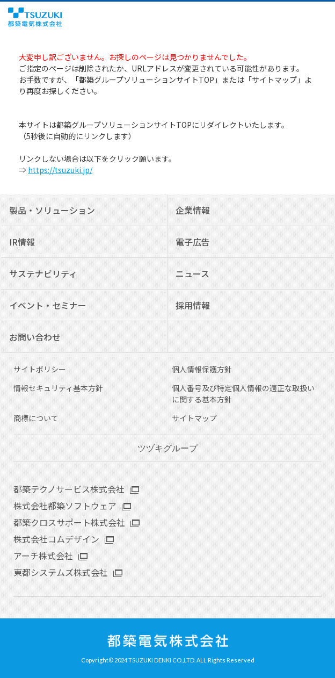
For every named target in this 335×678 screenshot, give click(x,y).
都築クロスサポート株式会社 (69, 522)
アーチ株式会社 (43, 555)
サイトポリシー (39, 369)
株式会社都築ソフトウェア (64, 505)
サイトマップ (194, 418)
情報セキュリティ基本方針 (58, 388)
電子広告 (193, 241)
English (307, 17)
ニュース (192, 273)
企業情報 (193, 210)
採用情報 (193, 305)
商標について (36, 418)
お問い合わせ (35, 336)
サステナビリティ (43, 273)
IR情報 (22, 241)
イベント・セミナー (47, 305)
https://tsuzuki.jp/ (60, 169)
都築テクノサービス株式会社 (69, 488)
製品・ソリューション (52, 210)
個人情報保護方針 (202, 369)
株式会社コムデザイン (56, 538)
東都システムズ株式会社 (60, 572)
